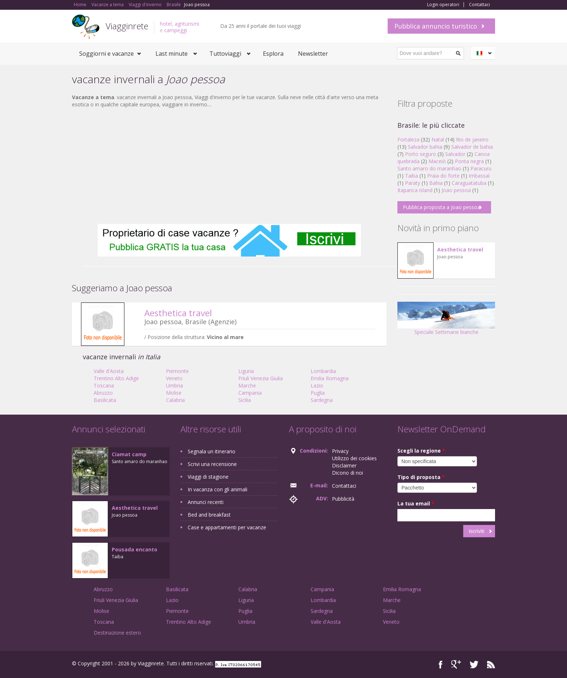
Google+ (456, 664)
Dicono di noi (347, 472)
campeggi (175, 30)
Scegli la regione (421, 450)
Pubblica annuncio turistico (436, 26)
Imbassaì (479, 175)
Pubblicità (343, 498)
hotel (166, 23)
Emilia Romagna (330, 378)
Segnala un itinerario (211, 451)
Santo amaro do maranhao (429, 168)
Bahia (436, 182)
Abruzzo (103, 392)
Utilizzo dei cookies (354, 458)
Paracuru (480, 168)
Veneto (174, 378)
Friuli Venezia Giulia (260, 378)
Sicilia (244, 400)
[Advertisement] (229, 166)
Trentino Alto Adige (116, 378)
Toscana (104, 385)
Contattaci (479, 4)
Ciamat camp (129, 454)
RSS (491, 664)
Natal (437, 139)
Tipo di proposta (421, 477)
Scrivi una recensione (212, 464)
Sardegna (322, 400)
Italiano (484, 53)
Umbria (174, 385)
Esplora (273, 54)
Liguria (246, 371)
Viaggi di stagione (208, 476)
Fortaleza (408, 139)
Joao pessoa (456, 190)
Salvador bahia (425, 146)
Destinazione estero (117, 632)
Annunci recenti (205, 502)
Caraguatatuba (469, 182)
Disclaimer (344, 465)
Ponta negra (469, 161)
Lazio (317, 385)
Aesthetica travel (178, 313)
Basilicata (105, 400)
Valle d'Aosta (109, 371)
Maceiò (437, 161)
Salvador (455, 154)
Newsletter (313, 54)
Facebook (441, 664)
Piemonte (177, 371)
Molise (174, 392)
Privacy (340, 451)
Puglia (318, 392)
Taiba (411, 175)
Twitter (474, 664)
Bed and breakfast (209, 514)
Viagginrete (127, 26)
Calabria (175, 400)
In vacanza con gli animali (217, 489)
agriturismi (187, 23)
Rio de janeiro (472, 139)
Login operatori (443, 4)
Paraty (412, 182)
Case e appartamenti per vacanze (227, 527)
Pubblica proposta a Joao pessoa (441, 207)
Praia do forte (443, 175)
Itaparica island (414, 190)
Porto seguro (420, 154)
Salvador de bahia (472, 146)
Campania (250, 392)
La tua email (415, 503)
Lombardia (323, 371)
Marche (247, 385)
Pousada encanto (134, 549)
